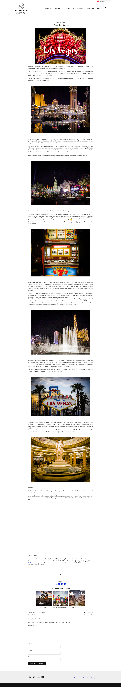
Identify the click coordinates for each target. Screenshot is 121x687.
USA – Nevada (43, 607)
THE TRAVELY (22, 685)
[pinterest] (38, 677)
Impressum (78, 678)
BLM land (31, 562)
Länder (67, 8)
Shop (99, 8)
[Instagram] (56, 584)
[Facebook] (62, 584)
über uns (48, 8)
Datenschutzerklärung (89, 678)
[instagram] (30, 677)
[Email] (65, 584)
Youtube (90, 8)
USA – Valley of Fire (76, 607)
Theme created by (99, 685)
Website (30, 656)
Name (30, 643)
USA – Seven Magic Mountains (60, 607)
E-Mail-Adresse (32, 650)
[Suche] (106, 8)
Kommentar (31, 625)
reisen (58, 8)
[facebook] (34, 677)
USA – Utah (36, 613)
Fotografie (78, 8)
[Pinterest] (59, 584)
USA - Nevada (60, 22)
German (101, 1)
